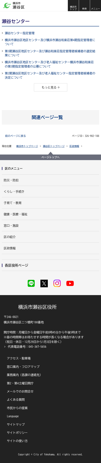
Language (13, 416)
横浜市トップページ (27, 146)
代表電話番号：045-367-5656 (27, 346)
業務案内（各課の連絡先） (24, 374)
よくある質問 (16, 399)
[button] (84, 5)
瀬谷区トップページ (54, 146)
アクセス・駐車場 (19, 358)
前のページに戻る (15, 136)
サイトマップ (16, 424)
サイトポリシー (17, 432)
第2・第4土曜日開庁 (20, 383)
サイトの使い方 (17, 440)
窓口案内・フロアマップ (23, 366)
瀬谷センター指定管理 (19, 33)
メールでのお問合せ (20, 391)
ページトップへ (51, 157)
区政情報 (74, 146)
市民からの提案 (17, 407)
